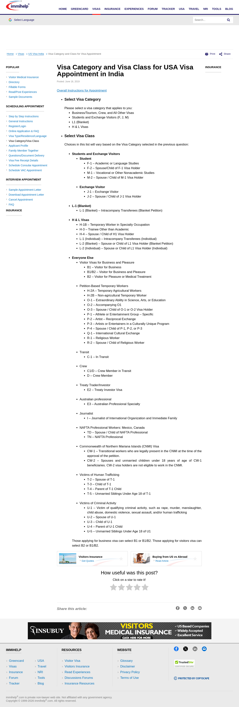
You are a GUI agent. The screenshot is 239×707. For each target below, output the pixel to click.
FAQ (11, 204)
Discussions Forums (79, 678)
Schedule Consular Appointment (28, 165)
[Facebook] (178, 650)
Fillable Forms (17, 87)
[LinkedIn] (197, 650)
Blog (229, 8)
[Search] (228, 20)
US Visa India (36, 53)
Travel (194, 8)
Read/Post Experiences (23, 91)
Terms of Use (129, 678)
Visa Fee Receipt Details (23, 160)
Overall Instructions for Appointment (82, 90)
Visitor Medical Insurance (24, 77)
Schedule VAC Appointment (25, 170)
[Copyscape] (191, 679)
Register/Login (17, 126)
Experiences (134, 8)
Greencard (79, 8)
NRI (205, 8)
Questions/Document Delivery (26, 155)
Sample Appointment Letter (25, 189)
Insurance (112, 8)
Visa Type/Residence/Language (28, 136)
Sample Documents (20, 96)
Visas (96, 8)
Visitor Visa (72, 661)
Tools (216, 8)
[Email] (206, 650)
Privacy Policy (130, 672)
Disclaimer (127, 666)
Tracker (168, 8)
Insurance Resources (79, 683)
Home (63, 8)
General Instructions (21, 121)
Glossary (126, 661)
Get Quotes (88, 560)
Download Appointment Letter (26, 194)
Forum (153, 8)
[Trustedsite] (184, 667)
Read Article (162, 560)
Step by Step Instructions (24, 116)
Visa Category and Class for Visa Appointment (74, 53)
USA (182, 8)
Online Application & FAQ (24, 131)
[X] (187, 650)
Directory (14, 82)
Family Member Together (23, 150)
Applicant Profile (18, 145)
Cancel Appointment (21, 199)
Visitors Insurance (77, 666)
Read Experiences (77, 672)
